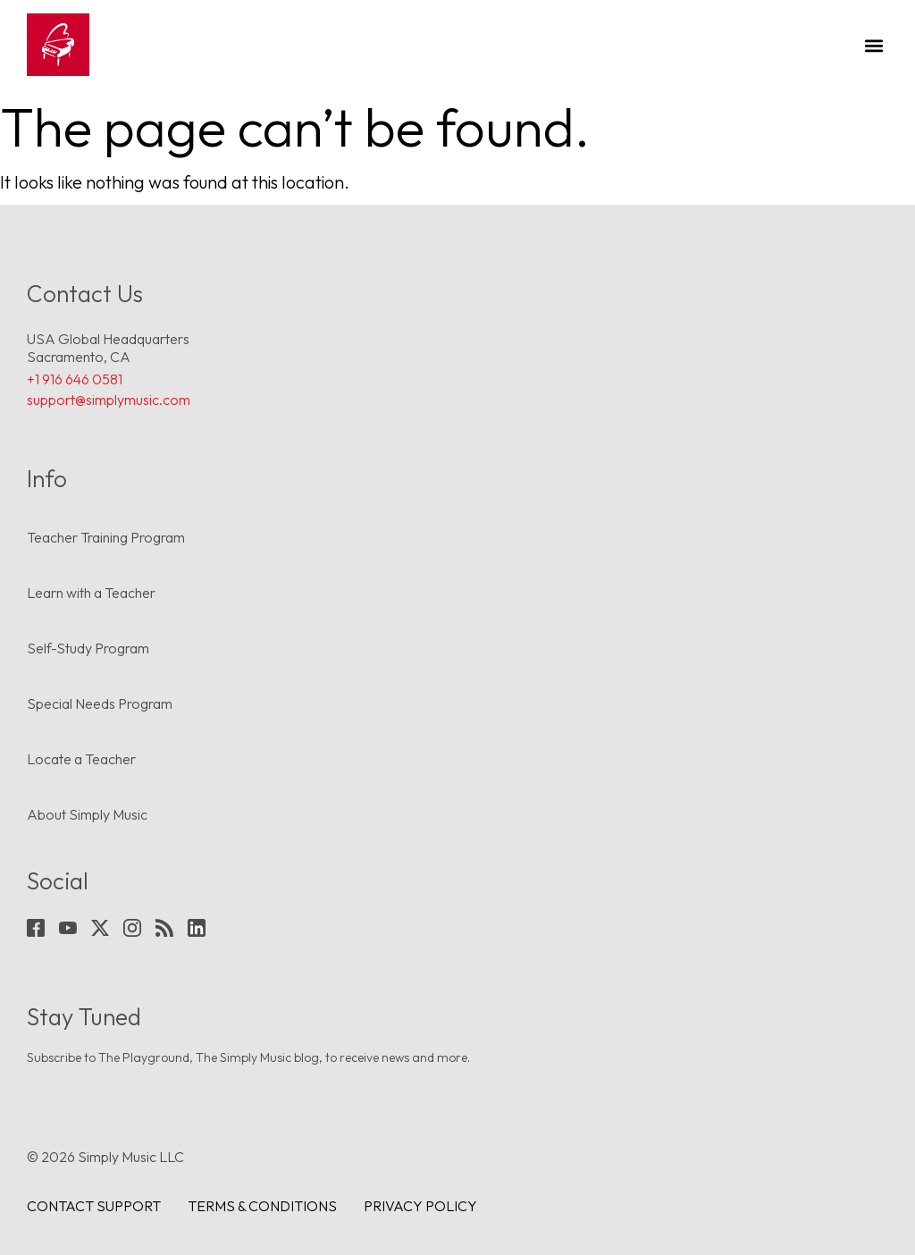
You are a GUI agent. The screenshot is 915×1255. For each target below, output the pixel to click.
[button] (873, 45)
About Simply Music (87, 814)
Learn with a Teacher (91, 593)
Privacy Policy (420, 1206)
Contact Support (94, 1206)
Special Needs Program (99, 703)
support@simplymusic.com (108, 399)
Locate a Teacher (81, 759)
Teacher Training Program (106, 537)
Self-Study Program (88, 648)
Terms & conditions (262, 1206)
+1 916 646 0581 (74, 379)
